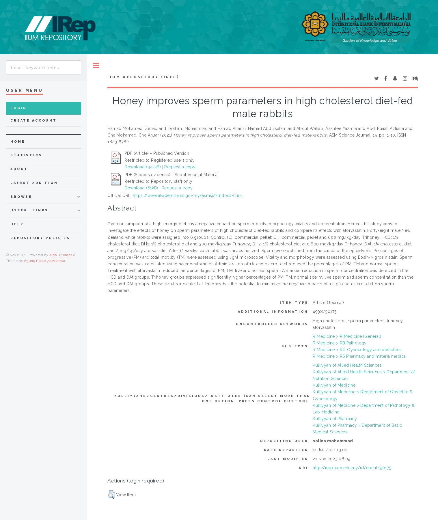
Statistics (26, 155)
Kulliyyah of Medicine (334, 385)
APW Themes (60, 255)
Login (18, 108)
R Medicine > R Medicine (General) (347, 336)
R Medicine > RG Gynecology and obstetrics (357, 349)
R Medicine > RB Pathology (340, 343)
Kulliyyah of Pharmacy (335, 418)
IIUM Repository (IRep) (143, 77)
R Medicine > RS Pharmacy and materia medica (359, 356)
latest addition (34, 183)
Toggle (96, 65)
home (17, 141)
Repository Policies (40, 238)
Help (16, 224)
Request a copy (179, 167)
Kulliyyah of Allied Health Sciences (347, 365)
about (19, 169)
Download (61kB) (141, 188)
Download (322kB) (142, 167)
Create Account (33, 120)
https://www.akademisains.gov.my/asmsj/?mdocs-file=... (188, 195)
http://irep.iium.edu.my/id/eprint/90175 (352, 467)
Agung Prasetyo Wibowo (44, 261)
